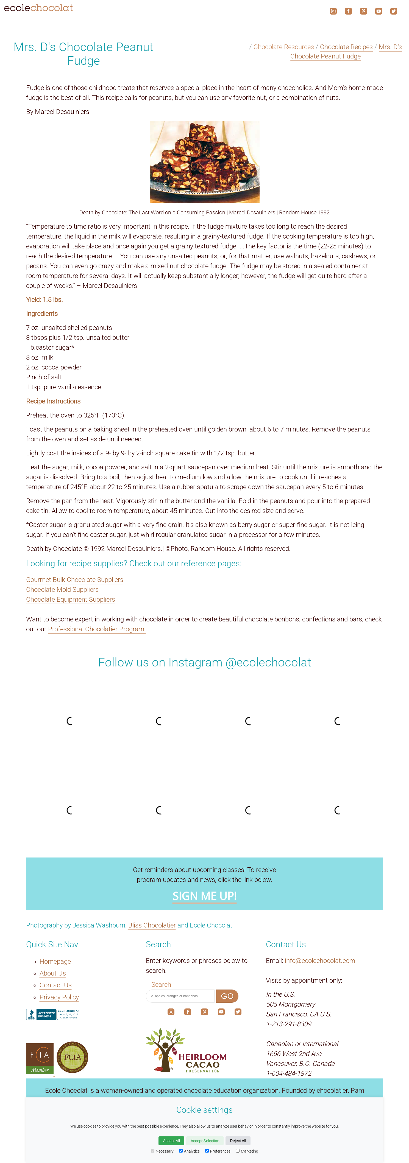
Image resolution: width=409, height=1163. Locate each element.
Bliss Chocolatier (152, 925)
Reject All (238, 1141)
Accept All (171, 1141)
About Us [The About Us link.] (53, 973)
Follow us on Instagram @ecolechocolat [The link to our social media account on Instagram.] (204, 662)
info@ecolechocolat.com (320, 961)
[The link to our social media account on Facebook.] (187, 1013)
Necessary (162, 1151)
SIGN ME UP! (204, 896)
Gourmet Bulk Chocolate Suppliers (74, 580)
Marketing (247, 1151)
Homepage (55, 961)
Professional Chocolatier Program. (97, 629)
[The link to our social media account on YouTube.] (221, 1013)
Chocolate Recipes (346, 47)
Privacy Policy (59, 997)
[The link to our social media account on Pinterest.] (204, 1013)
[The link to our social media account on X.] (238, 1013)
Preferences (217, 1151)
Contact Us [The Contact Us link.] (56, 985)
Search (161, 984)
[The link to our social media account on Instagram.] (171, 1013)
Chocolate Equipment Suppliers (70, 599)
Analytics (189, 1151)
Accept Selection (205, 1141)
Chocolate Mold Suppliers (62, 589)
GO (227, 996)
